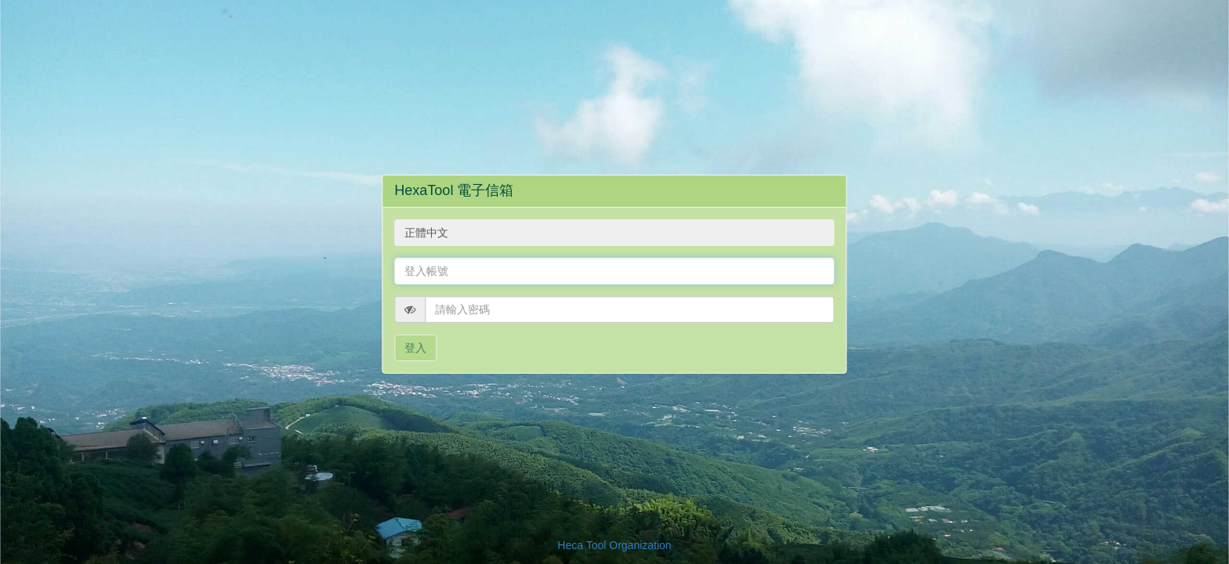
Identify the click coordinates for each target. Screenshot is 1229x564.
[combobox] (614, 232)
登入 (415, 348)
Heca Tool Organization (614, 545)
